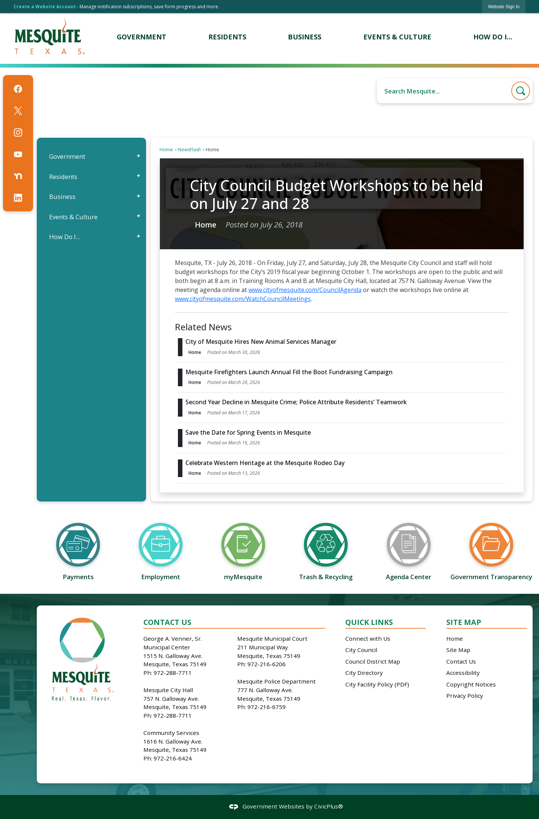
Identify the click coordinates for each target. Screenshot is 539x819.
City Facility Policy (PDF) (377, 684)
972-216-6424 (173, 758)
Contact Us (461, 661)
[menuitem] (141, 37)
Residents (63, 176)
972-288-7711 (173, 672)
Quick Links (369, 622)
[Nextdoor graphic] (18, 176)
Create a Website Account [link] (45, 6)
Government (67, 156)
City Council (361, 649)
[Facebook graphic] (18, 89)
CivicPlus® (328, 806)
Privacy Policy (464, 695)
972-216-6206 (266, 664)
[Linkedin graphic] (18, 198)
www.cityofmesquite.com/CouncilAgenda (304, 290)
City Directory (364, 672)
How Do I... (64, 236)
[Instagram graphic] (18, 132)
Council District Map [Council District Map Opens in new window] (372, 661)
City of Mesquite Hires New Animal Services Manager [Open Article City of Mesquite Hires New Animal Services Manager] (260, 341)
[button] (520, 90)
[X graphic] (18, 111)
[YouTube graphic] (18, 154)
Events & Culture (73, 216)
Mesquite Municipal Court (272, 638)
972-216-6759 (266, 707)
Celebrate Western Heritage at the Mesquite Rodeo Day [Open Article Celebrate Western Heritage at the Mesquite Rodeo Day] (265, 463)
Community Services (171, 732)
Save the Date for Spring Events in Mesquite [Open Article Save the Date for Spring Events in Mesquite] (248, 432)
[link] (503, 6)
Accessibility (463, 672)
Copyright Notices (471, 684)
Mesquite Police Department (276, 681)
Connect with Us (367, 638)
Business (62, 196)
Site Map (463, 622)
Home (166, 149)
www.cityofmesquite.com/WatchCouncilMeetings (243, 299)
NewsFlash (189, 149)
